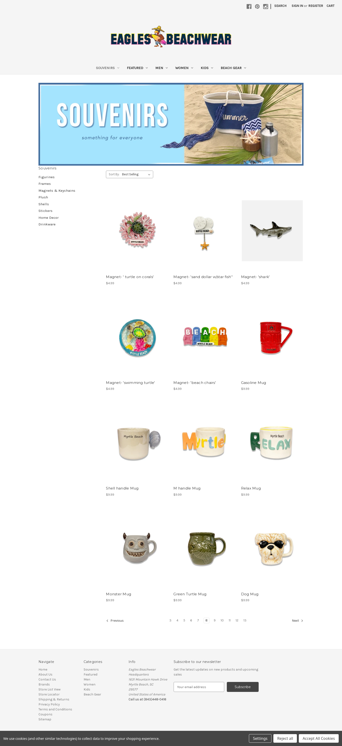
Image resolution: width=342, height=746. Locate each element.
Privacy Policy (49, 704)
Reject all (285, 738)
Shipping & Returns (53, 699)
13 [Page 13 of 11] (245, 620)
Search (280, 6)
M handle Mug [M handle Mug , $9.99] (186, 488)
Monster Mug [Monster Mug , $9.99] (118, 594)
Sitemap (44, 719)
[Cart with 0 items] (330, 6)
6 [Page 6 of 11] (191, 620)
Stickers (45, 211)
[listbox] (137, 174)
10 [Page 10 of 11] (222, 620)
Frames (44, 184)
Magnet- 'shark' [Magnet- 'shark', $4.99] (255, 277)
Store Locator (49, 694)
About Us (45, 674)
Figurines (46, 177)
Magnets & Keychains (56, 190)
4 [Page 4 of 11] (177, 620)
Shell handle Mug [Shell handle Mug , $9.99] (122, 488)
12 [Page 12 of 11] (237, 620)
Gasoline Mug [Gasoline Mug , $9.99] (253, 382)
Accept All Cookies (319, 738)
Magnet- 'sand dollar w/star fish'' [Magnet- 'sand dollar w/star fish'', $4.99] (203, 277)
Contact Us (47, 679)
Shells (43, 204)
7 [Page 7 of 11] (198, 620)
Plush (43, 197)
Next (297, 620)
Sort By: (114, 174)
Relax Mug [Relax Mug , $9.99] (251, 488)
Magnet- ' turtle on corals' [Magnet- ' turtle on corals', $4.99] (130, 277)
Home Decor (48, 217)
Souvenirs (107, 68)
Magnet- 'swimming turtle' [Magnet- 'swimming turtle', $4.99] (130, 382)
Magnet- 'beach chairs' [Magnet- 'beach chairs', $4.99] (194, 382)
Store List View (49, 689)
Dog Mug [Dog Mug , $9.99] (250, 594)
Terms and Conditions (55, 709)
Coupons (45, 714)
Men (161, 68)
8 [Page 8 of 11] (206, 620)
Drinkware (47, 224)
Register (315, 6)
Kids (207, 68)
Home (42, 669)
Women (184, 68)
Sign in (297, 6)
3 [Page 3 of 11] (170, 620)
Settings (260, 738)
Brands (44, 684)
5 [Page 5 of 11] (184, 620)
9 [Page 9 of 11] (215, 620)
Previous (115, 620)
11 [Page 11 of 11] (230, 620)
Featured (137, 68)
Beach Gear (233, 68)
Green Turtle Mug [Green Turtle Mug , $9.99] (189, 594)
